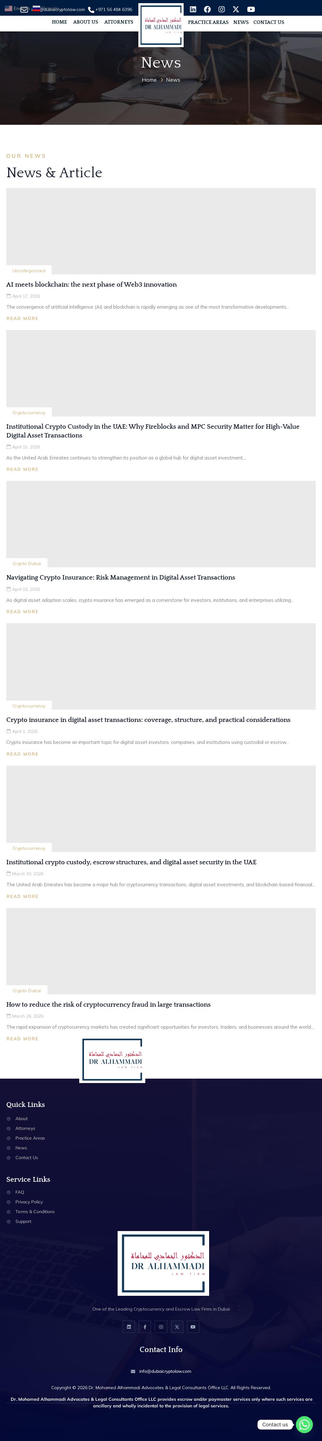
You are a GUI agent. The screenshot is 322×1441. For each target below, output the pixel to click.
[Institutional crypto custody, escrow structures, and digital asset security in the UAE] (161, 809)
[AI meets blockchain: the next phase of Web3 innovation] (161, 231)
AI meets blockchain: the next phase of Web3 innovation (91, 284)
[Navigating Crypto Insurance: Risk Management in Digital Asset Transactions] (161, 524)
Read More (23, 318)
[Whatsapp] (304, 1424)
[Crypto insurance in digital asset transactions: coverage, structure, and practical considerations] (161, 666)
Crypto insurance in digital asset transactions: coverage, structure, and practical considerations (148, 719)
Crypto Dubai (27, 563)
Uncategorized (29, 270)
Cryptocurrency (29, 412)
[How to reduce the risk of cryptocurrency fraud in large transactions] (161, 951)
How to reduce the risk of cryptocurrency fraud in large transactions (108, 1004)
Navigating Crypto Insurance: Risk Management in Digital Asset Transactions (120, 577)
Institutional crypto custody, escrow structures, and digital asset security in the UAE (131, 862)
